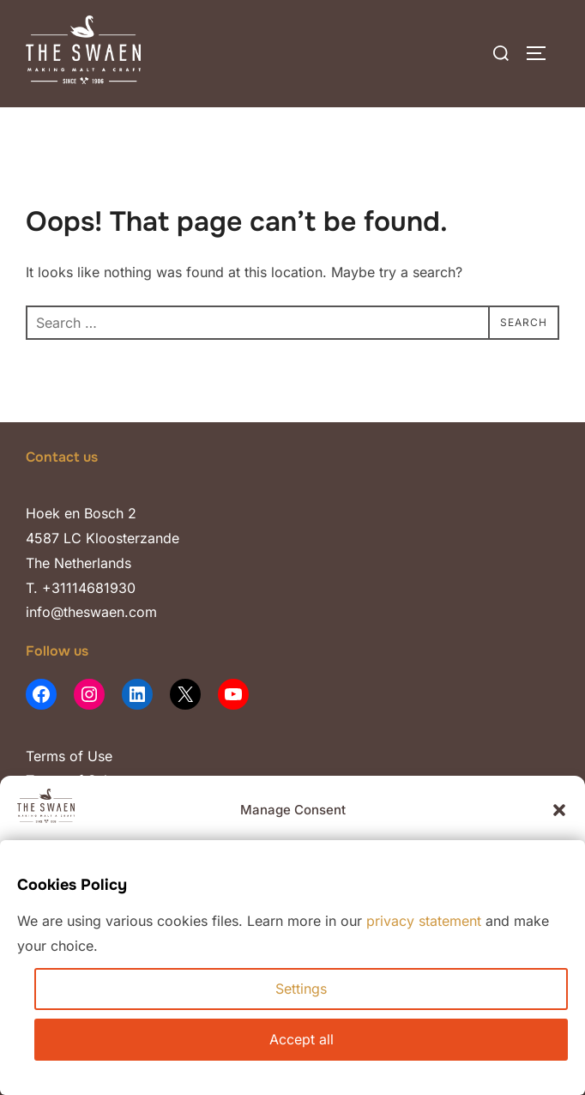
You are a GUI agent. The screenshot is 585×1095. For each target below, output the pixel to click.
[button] (559, 810)
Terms (45, 756)
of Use (88, 756)
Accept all (301, 1039)
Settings (301, 988)
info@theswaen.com (91, 611)
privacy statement (423, 920)
